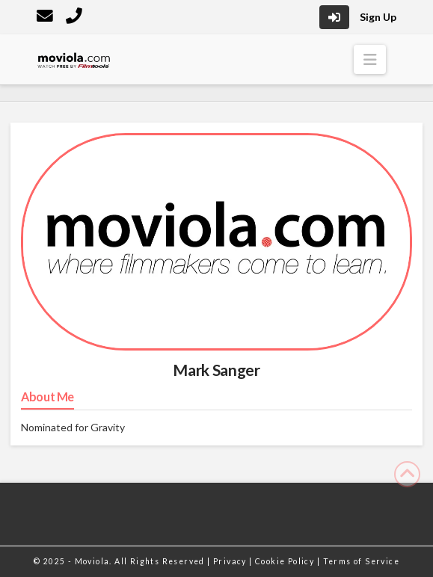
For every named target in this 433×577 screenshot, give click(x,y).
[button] (370, 59)
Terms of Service (361, 561)
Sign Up (378, 16)
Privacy (231, 561)
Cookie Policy (286, 561)
